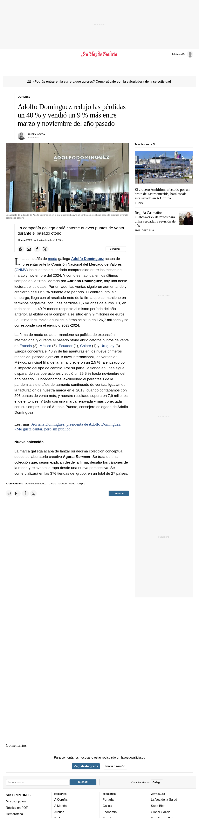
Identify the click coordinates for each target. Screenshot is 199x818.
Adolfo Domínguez (87, 259)
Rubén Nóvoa (36, 134)
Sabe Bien (158, 805)
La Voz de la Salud (164, 799)
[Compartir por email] (29, 249)
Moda (72, 483)
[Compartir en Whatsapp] (20, 249)
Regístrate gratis (85, 766)
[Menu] (8, 54)
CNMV (21, 270)
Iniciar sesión (116, 766)
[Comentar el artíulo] (116, 249)
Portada (108, 799)
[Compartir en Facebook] (37, 249)
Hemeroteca (14, 814)
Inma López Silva (144, 230)
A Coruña (60, 799)
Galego (157, 782)
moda (52, 259)
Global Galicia (160, 812)
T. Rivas (139, 203)
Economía (110, 812)
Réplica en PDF (17, 807)
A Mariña (60, 805)
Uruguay (107, 346)
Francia (26, 346)
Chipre (85, 346)
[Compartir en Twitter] (45, 249)
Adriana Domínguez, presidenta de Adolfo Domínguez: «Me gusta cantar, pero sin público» (67, 426)
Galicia (107, 805)
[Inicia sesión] (183, 53)
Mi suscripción (16, 801)
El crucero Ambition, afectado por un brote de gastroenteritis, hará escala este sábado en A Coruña (162, 193)
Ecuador (65, 346)
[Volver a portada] (99, 54)
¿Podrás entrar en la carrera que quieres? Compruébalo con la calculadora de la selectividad (102, 81)
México (45, 346)
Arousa (59, 812)
